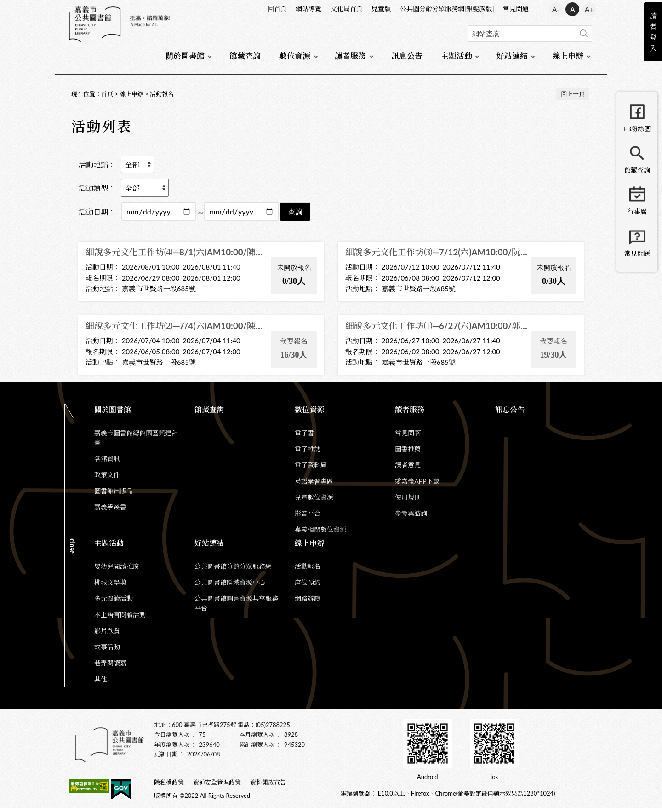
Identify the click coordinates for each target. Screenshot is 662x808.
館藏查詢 (245, 56)
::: (69, 7)
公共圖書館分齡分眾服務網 (233, 566)
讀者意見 (408, 465)
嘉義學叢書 (110, 507)
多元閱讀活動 (113, 598)
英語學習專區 (314, 481)
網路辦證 (307, 598)
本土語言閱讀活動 (120, 614)
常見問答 (408, 433)
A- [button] (556, 9)
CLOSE (72, 546)
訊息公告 (406, 56)
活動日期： (97, 212)
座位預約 (307, 582)
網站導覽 (308, 8)
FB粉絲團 (637, 129)
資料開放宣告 (268, 782)
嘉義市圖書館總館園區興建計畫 (136, 437)
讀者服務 (350, 56)
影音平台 (307, 513)
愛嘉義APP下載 (417, 481)
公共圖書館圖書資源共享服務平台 (236, 603)
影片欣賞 (107, 631)
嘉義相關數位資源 (320, 529)
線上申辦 (567, 56)
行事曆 (637, 211)
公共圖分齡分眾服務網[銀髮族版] (447, 8)
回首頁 (277, 8)
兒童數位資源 (314, 497)
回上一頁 (573, 94)
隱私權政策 (169, 782)
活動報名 (162, 94)
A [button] (572, 9)
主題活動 (456, 56)
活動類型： (97, 188)
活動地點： (97, 164)
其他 (100, 679)
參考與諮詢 (411, 513)
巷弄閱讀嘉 (110, 663)
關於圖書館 (185, 56)
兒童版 (381, 8)
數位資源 (294, 56)
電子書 (304, 433)
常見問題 (516, 8)
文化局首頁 (347, 8)
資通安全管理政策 (217, 782)
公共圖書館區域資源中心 (229, 582)
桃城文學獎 (110, 582)
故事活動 (107, 647)
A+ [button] (589, 9)
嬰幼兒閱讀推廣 (116, 566)
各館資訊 (107, 458)
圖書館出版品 (113, 491)
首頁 (107, 94)
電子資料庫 (311, 465)
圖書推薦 (408, 449)
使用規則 (408, 497)
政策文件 (107, 475)
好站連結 (512, 56)
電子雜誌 (307, 449)
